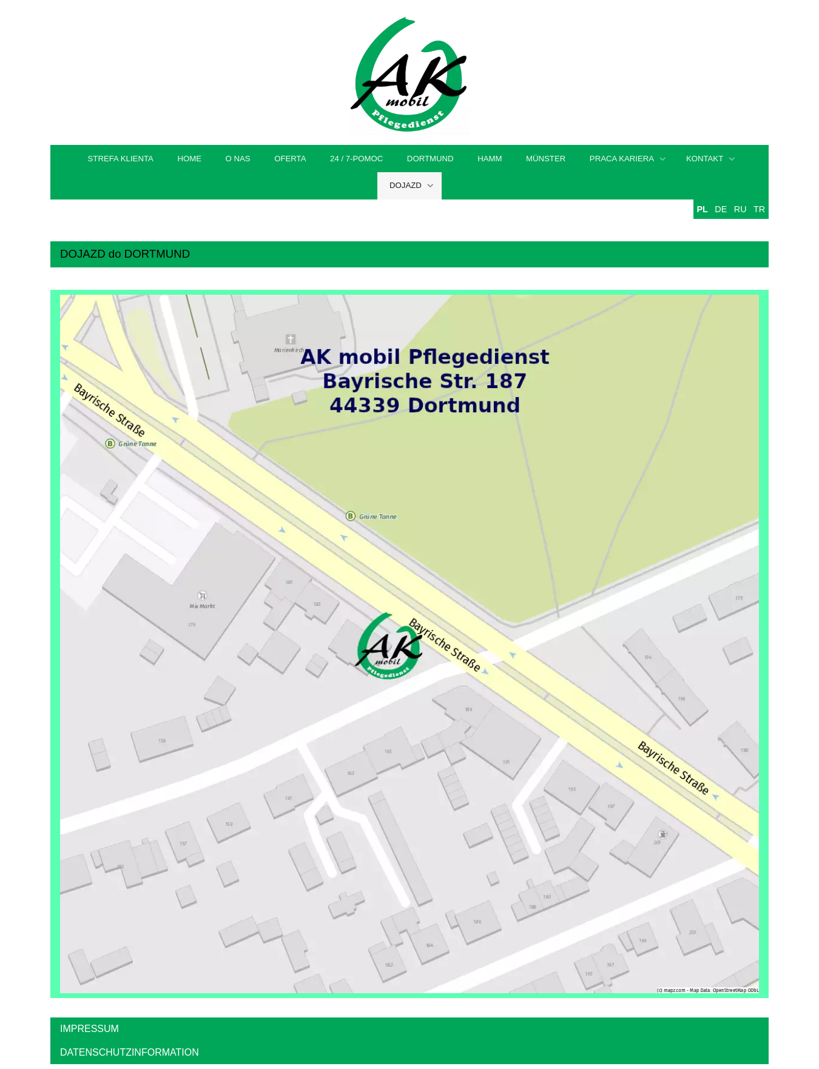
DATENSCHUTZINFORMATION (129, 1052)
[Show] (662, 160)
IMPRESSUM (89, 1029)
